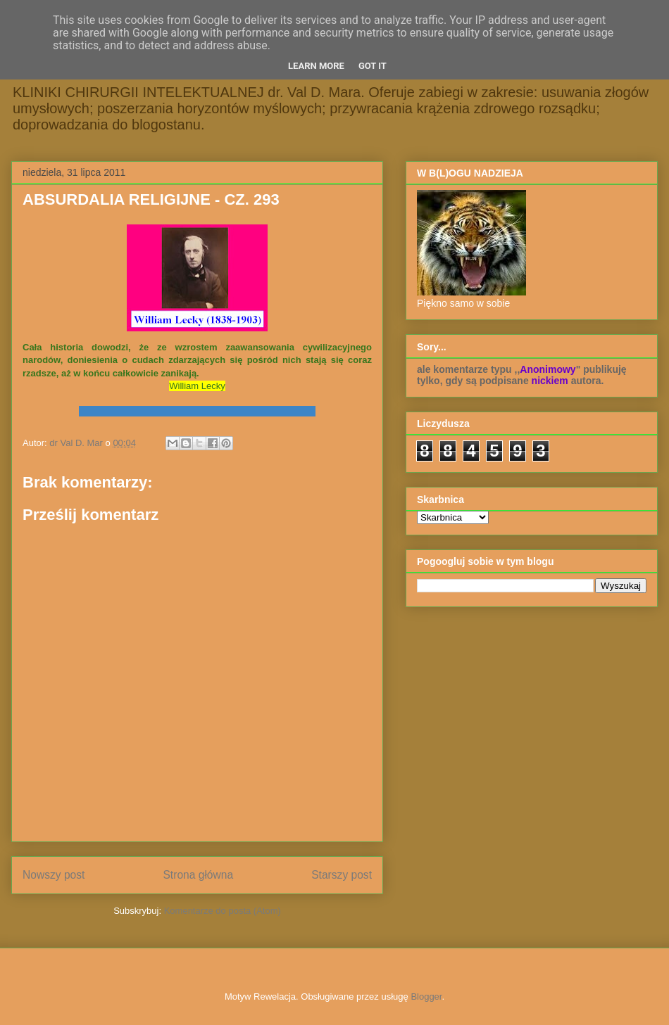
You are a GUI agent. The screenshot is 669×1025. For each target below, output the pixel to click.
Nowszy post (54, 875)
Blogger (426, 996)
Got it (372, 66)
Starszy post (341, 875)
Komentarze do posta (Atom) (222, 910)
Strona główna (198, 875)
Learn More (316, 66)
